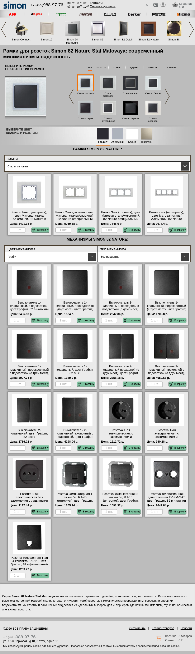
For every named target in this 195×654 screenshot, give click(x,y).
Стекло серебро (152, 119)
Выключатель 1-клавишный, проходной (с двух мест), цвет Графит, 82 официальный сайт (75, 307)
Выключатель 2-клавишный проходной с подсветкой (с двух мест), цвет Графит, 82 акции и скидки (166, 373)
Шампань (146, 142)
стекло (117, 67)
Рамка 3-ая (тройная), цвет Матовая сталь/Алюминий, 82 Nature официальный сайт (121, 217)
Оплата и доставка (102, 6)
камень (171, 67)
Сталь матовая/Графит (108, 96)
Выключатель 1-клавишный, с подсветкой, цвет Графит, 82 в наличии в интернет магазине (29, 307)
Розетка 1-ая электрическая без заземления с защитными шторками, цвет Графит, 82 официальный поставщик (29, 500)
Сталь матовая (85, 93)
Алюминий (117, 142)
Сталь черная (130, 93)
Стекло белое (153, 93)
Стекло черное (130, 118)
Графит (103, 142)
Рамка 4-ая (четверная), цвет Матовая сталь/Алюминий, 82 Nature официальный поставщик (166, 217)
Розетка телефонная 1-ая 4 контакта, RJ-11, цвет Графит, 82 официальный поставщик (29, 562)
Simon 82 (97, 39)
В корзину (40, 230)
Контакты (96, 3)
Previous (3, 29)
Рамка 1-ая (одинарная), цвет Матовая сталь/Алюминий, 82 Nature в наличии (29, 217)
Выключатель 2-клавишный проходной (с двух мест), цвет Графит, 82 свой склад (121, 371)
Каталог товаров (163, 628)
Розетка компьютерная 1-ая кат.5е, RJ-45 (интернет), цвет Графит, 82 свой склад (75, 499)
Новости (186, 628)
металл (152, 67)
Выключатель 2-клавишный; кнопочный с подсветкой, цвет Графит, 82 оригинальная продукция (75, 436)
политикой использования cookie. (159, 646)
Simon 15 (46, 39)
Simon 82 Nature (148, 39)
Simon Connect (21, 39)
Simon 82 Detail (123, 39)
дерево (134, 67)
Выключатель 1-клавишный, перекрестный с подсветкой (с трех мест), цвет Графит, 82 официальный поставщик (29, 373)
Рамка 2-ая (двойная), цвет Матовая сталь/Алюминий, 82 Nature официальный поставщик (75, 217)
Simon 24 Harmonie (72, 41)
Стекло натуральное (108, 119)
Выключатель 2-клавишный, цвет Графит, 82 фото (29, 433)
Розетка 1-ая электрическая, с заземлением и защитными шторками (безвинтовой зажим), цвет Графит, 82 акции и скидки (120, 438)
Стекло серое (85, 118)
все (90, 67)
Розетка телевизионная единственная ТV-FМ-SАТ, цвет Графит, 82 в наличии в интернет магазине (166, 499)
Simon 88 (174, 39)
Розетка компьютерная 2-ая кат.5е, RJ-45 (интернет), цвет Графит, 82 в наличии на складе (120, 499)
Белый (132, 142)
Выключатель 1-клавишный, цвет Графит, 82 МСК (75, 370)
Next (191, 29)
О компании (137, 628)
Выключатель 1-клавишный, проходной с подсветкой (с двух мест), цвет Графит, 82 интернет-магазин (121, 309)
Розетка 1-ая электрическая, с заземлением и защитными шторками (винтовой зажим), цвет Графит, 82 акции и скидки (167, 438)
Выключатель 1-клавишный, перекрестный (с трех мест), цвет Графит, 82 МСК (166, 307)
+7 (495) (47, 5)
